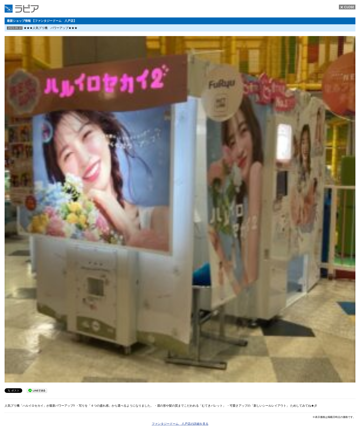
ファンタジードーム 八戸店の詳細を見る (180, 423)
